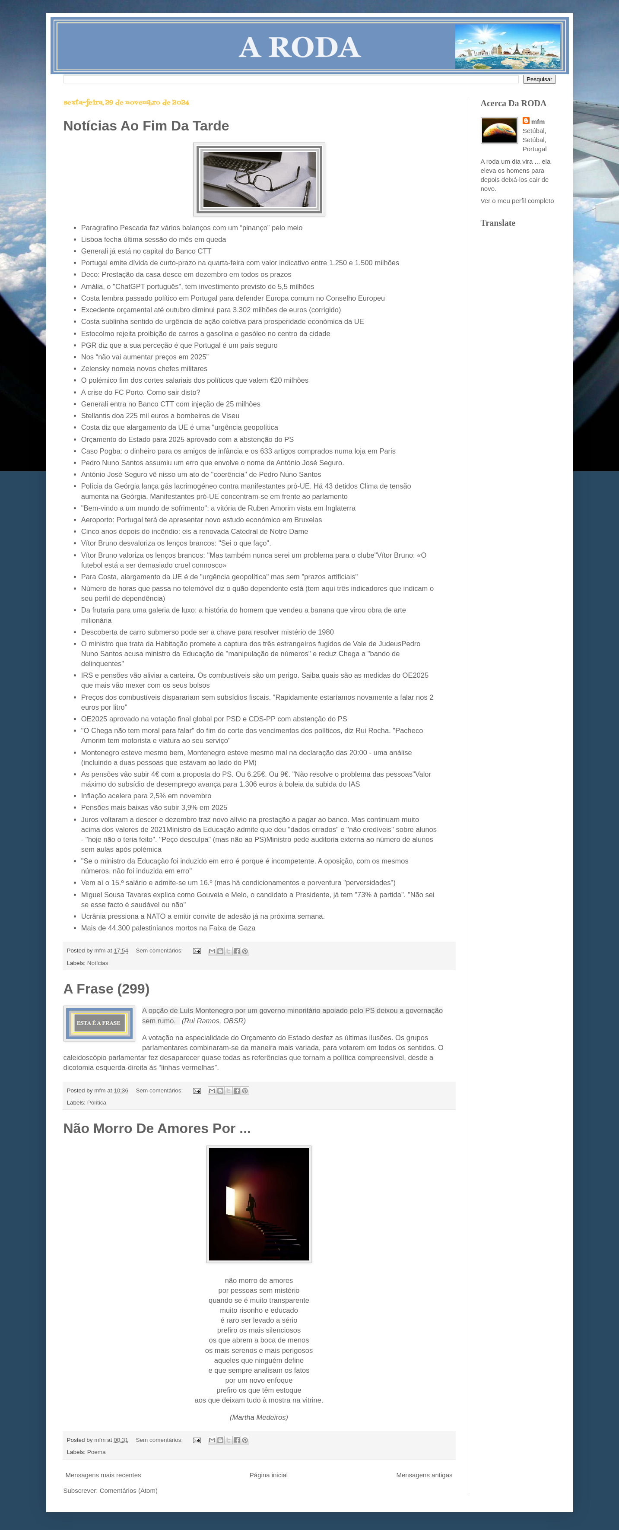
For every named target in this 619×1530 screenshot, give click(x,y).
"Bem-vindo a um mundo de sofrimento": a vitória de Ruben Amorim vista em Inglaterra (218, 508)
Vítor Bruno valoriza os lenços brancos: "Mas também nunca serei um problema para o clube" (229, 555)
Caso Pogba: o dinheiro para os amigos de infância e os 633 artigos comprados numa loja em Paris (238, 451)
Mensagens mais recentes (103, 1475)
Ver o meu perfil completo (517, 200)
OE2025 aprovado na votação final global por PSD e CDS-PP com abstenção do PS (214, 719)
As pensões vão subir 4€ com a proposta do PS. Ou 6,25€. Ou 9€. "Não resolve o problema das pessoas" (248, 774)
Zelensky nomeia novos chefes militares (144, 368)
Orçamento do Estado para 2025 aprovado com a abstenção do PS (187, 439)
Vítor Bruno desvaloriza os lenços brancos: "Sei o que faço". (177, 543)
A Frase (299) (106, 989)
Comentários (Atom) (129, 1490)
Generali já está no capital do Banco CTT (146, 251)
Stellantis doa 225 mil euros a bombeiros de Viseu (160, 415)
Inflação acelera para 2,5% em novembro (146, 796)
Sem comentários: (160, 950)
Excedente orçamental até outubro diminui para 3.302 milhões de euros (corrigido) (211, 310)
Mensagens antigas (424, 1475)
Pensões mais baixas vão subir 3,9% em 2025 (154, 807)
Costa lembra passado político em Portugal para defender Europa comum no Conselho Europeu (233, 298)
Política (96, 1102)
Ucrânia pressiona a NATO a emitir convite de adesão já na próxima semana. (203, 916)
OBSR (233, 1021)
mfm (538, 121)
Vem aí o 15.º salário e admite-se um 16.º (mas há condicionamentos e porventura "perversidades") (238, 882)
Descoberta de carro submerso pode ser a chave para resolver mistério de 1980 (207, 632)
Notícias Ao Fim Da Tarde (146, 125)
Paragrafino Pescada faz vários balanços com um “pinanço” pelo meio (192, 228)
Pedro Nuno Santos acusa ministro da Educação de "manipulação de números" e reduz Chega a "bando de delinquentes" (251, 653)
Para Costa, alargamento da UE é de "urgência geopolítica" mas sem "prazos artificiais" (219, 577)
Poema (96, 1452)
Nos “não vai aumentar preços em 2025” (145, 357)
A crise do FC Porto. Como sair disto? (140, 392)
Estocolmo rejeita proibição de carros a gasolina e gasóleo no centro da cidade (205, 333)
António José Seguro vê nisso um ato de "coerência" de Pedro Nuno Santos (201, 474)
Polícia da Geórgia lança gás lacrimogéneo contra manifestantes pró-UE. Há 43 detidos (219, 486)
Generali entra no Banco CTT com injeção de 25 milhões (170, 404)
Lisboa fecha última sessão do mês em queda (153, 239)
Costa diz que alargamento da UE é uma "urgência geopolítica (179, 427)
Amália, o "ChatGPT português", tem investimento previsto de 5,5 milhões (197, 286)
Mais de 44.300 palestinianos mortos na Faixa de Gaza (168, 928)
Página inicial (269, 1475)
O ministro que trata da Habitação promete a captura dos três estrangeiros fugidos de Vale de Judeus (241, 644)
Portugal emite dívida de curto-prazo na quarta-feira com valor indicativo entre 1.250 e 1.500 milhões (240, 263)
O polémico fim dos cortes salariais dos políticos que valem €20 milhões (194, 380)
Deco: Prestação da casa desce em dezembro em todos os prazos (186, 274)
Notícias (97, 963)
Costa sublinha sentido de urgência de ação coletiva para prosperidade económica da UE (222, 321)
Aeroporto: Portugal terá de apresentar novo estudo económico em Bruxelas (201, 520)
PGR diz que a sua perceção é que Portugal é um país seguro (179, 345)
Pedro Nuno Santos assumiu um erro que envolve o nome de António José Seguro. (213, 463)
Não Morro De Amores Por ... (157, 1128)
